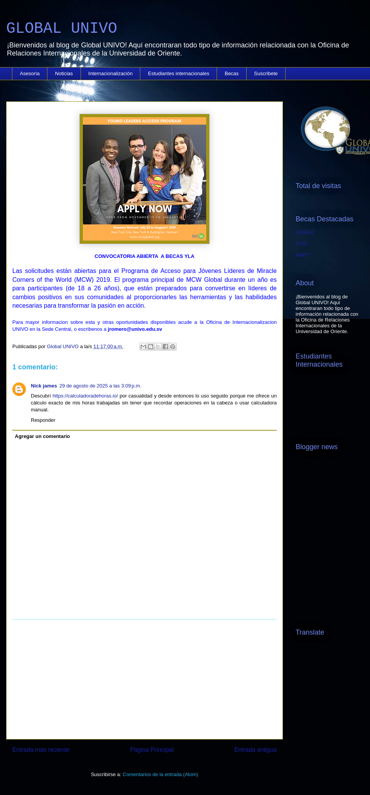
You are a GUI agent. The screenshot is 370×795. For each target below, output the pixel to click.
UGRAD (305, 232)
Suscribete (266, 73)
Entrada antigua (255, 749)
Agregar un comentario (42, 436)
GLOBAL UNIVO (61, 28)
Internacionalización (110, 73)
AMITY (303, 255)
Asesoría (30, 73)
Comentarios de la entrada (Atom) (160, 774)
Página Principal (152, 749)
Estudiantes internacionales (178, 73)
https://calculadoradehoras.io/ (85, 396)
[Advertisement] (144, 679)
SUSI (301, 243)
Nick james (44, 386)
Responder (43, 420)
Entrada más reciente (40, 749)
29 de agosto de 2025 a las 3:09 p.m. (100, 386)
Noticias (64, 73)
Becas (232, 73)
